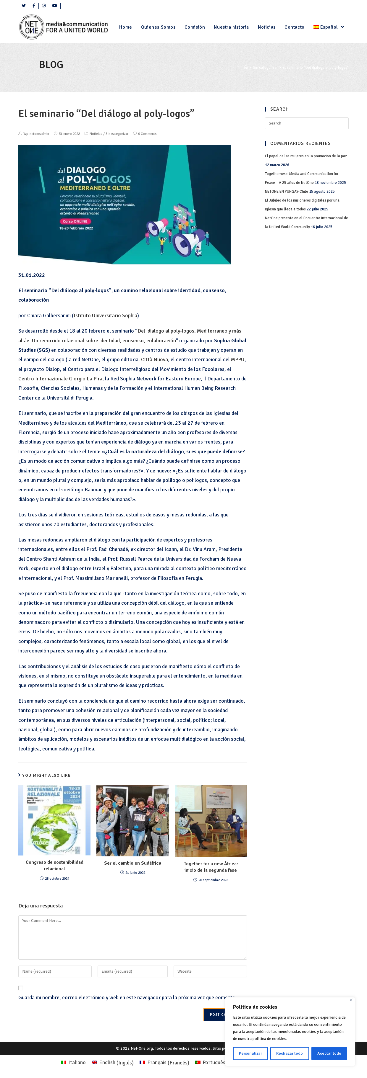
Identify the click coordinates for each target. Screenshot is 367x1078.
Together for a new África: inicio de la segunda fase (211, 867)
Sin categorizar (117, 134)
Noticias (96, 134)
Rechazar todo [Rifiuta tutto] (289, 1053)
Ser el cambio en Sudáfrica (132, 863)
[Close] (351, 1000)
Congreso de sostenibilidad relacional (54, 865)
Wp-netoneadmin (36, 134)
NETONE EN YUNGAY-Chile (286, 191)
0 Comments (147, 134)
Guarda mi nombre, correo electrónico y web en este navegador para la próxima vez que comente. (127, 997)
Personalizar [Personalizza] (250, 1053)
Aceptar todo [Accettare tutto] (329, 1053)
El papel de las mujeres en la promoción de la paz (306, 156)
